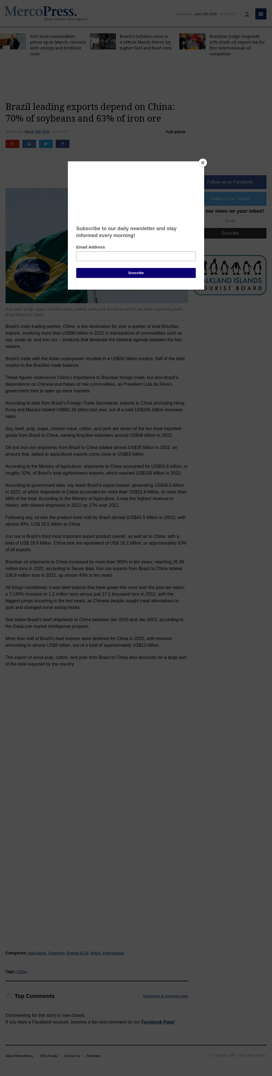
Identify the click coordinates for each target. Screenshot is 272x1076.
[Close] (203, 163)
